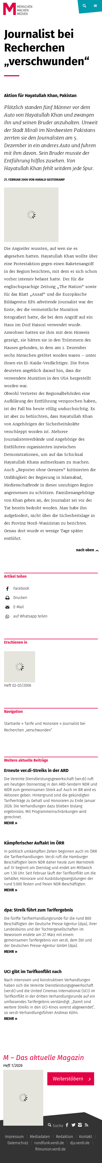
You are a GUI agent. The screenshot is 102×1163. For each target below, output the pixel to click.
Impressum (14, 1136)
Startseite (12, 723)
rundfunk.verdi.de (49, 1143)
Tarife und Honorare (41, 723)
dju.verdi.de (80, 1143)
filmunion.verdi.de (50, 1149)
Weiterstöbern (68, 1079)
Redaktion (64, 1136)
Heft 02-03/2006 (19, 669)
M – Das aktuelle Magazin (43, 1057)
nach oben (85, 550)
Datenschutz (17, 1143)
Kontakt (85, 1136)
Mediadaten (40, 1136)
